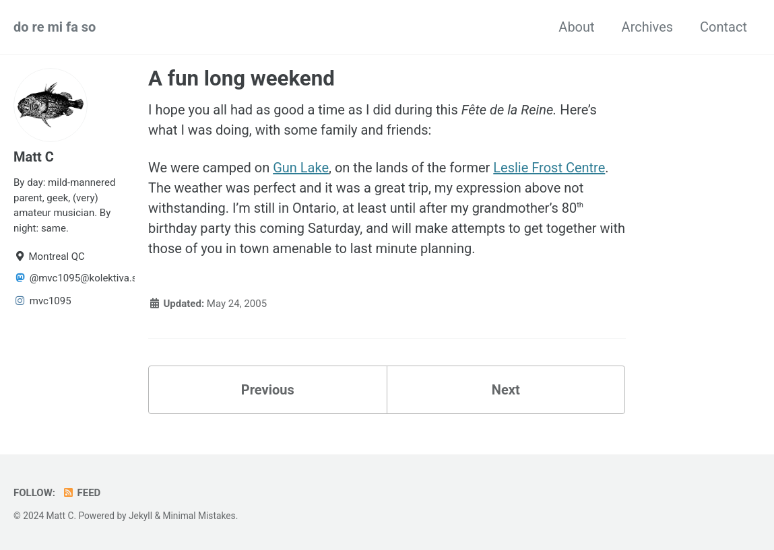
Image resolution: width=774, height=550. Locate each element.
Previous (267, 390)
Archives (647, 27)
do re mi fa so (54, 27)
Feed (81, 493)
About (576, 27)
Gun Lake (301, 168)
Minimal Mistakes (198, 515)
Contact (723, 27)
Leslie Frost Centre (549, 168)
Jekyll (140, 515)
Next (506, 390)
